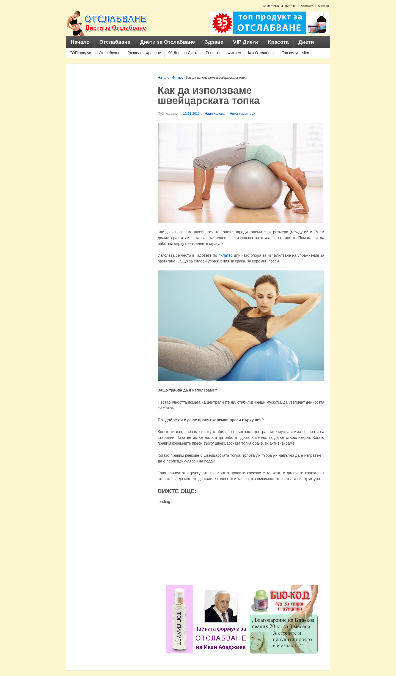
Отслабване (114, 42)
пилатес (226, 255)
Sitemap (323, 5)
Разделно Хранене (144, 53)
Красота (278, 42)
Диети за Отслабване (167, 42)
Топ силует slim (295, 53)
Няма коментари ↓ (244, 114)
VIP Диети (245, 42)
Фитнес (234, 53)
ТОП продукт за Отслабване (95, 53)
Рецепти (213, 53)
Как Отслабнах (261, 53)
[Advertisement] (239, 544)
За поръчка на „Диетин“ (279, 5)
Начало (80, 42)
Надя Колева (215, 114)
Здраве (214, 42)
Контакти (307, 5)
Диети (306, 42)
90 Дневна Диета (183, 53)
